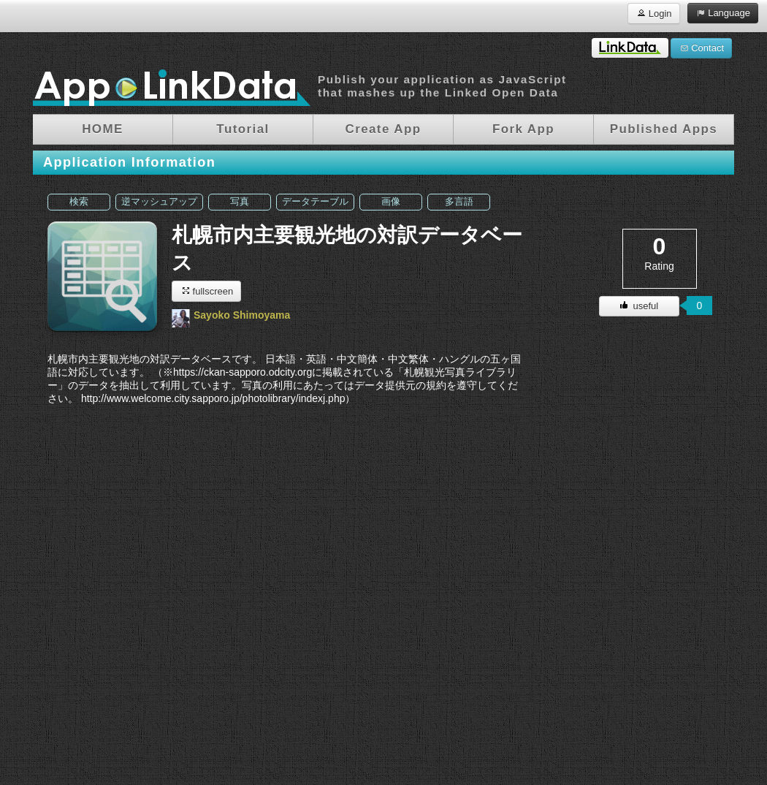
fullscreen (206, 290)
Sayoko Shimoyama (242, 315)
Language (722, 12)
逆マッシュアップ (159, 202)
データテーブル (315, 202)
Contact (701, 47)
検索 (78, 202)
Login (653, 13)
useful (639, 305)
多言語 (459, 202)
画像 (390, 202)
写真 (239, 202)
